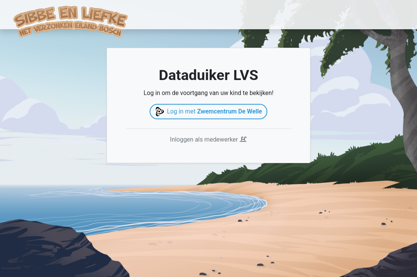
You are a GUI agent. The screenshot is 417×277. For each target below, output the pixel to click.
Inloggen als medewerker (208, 139)
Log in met (208, 111)
